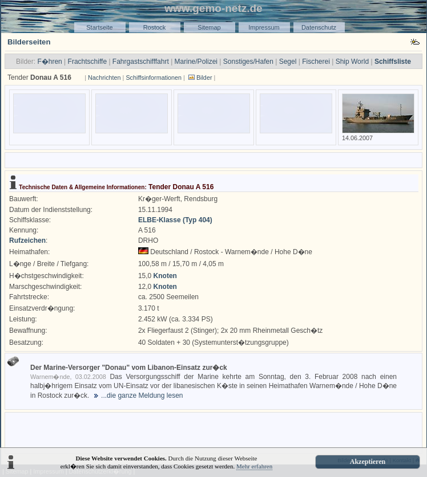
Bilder (204, 77)
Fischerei (316, 62)
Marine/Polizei (196, 62)
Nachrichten (104, 77)
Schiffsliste (392, 62)
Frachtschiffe (87, 62)
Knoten (165, 276)
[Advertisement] (213, 432)
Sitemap (209, 27)
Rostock (154, 27)
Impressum (263, 27)
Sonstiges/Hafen (248, 62)
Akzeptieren (367, 462)
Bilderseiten (29, 42)
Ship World (352, 62)
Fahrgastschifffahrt (140, 62)
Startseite (99, 27)
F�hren (49, 62)
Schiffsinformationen (154, 77)
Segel (288, 62)
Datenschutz (318, 27)
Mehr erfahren (254, 466)
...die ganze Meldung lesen (142, 395)
